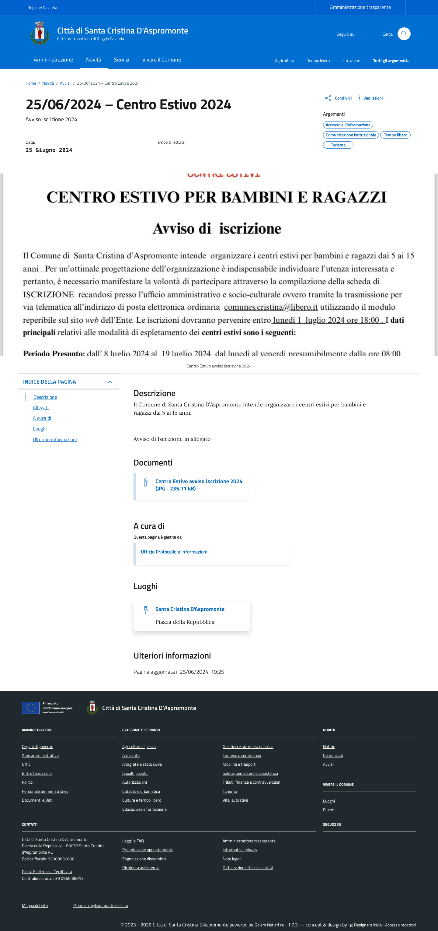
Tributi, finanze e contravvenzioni (252, 782)
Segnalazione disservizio (144, 858)
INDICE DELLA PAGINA (49, 382)
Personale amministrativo (45, 791)
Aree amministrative (40, 755)
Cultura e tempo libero (141, 800)
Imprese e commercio (242, 755)
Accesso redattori (400, 925)
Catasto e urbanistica (141, 791)
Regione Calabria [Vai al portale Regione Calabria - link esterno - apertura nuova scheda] (42, 7)
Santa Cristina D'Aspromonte (189, 609)
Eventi (329, 809)
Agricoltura (284, 60)
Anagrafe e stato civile (142, 764)
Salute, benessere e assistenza (250, 773)
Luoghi (329, 801)
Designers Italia (365, 925)
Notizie (329, 746)
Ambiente (131, 755)
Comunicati (333, 755)
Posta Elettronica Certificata (47, 871)
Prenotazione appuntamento (147, 849)
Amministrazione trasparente (360, 7)
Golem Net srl (267, 925)
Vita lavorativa (235, 800)
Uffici (26, 764)
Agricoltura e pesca (139, 746)
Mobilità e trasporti (239, 764)
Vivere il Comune (161, 59)
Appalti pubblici (135, 773)
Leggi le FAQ (133, 841)
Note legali (232, 858)
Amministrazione (53, 59)
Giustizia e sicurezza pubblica (248, 746)
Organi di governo (37, 746)
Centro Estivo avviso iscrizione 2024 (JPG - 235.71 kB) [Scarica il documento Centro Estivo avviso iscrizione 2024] (198, 485)
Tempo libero (318, 60)
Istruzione (351, 60)
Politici (27, 782)
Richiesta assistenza (140, 867)
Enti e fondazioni (37, 773)
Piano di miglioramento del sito (100, 905)
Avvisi (328, 764)
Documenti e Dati (37, 800)
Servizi (121, 59)
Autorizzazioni (134, 782)
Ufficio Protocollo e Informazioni (174, 551)
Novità (93, 59)
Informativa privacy (240, 849)
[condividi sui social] (338, 98)
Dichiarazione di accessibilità (248, 867)
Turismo (230, 791)
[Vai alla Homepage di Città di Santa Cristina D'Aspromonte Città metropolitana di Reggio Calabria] (111, 33)
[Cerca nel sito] (404, 33)
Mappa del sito (35, 905)
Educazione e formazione (144, 809)
